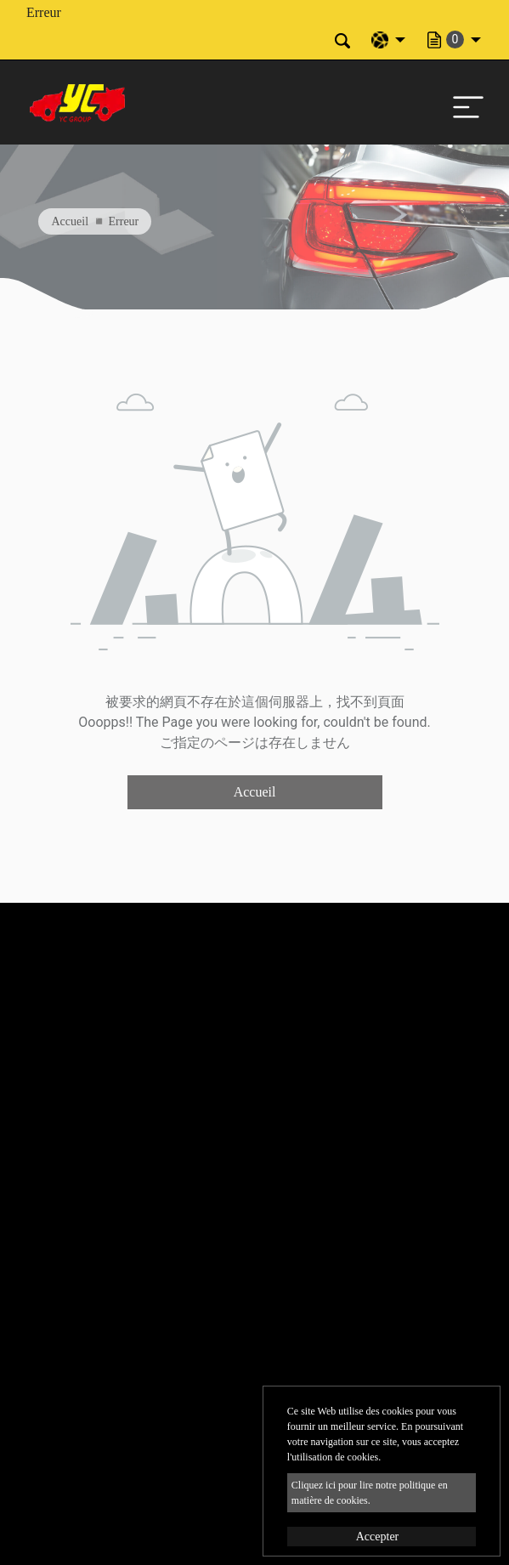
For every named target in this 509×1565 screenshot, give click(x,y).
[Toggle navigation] (464, 103)
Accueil (70, 221)
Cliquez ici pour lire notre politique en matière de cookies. (369, 1492)
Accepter (377, 1536)
